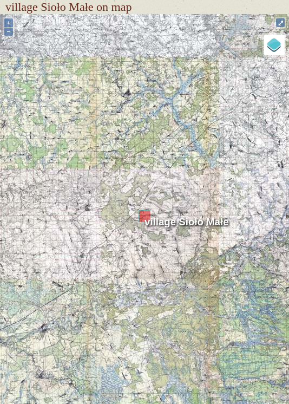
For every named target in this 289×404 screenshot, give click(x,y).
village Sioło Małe (186, 221)
